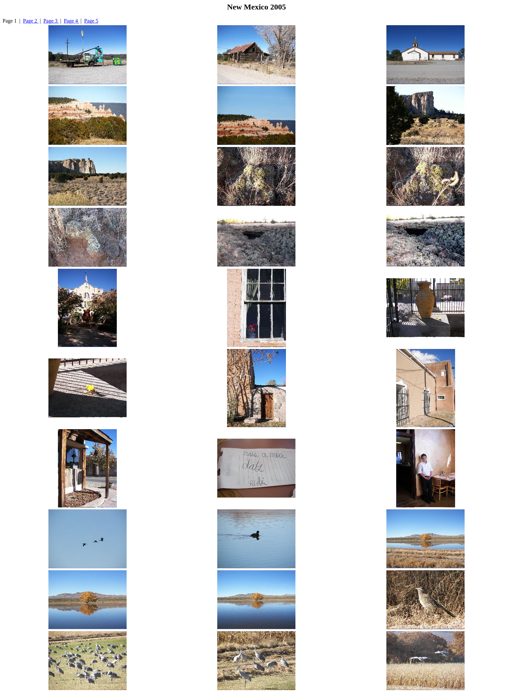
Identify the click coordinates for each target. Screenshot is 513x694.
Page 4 (71, 21)
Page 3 (51, 21)
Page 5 (91, 21)
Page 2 (30, 21)
